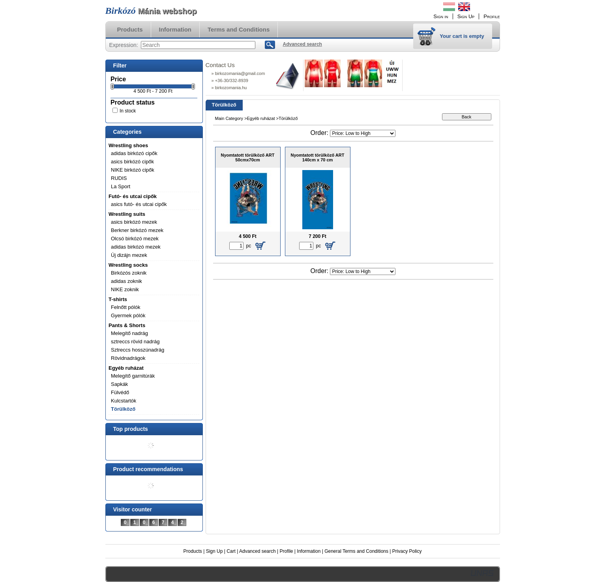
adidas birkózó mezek (136, 247)
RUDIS (119, 178)
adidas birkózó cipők (134, 153)
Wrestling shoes (128, 145)
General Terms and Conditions (356, 551)
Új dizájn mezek (129, 255)
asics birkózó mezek (134, 222)
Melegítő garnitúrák (133, 376)
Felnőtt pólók (125, 307)
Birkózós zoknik (128, 273)
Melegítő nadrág (129, 333)
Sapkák (119, 384)
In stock (128, 111)
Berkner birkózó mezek (137, 230)
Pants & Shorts (127, 325)
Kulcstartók (123, 401)
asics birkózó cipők (132, 162)
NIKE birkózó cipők (132, 170)
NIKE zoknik (125, 289)
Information (308, 551)
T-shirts (118, 299)
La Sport (120, 186)
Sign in (440, 16)
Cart (231, 551)
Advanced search (257, 551)
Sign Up (214, 551)
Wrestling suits (127, 214)
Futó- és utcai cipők (133, 196)
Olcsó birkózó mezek (135, 238)
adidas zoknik (126, 281)
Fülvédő (120, 392)
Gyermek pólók (128, 315)
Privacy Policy (407, 551)
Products (193, 551)
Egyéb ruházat (126, 368)
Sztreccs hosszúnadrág (137, 350)
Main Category (229, 118)
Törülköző (123, 409)
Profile (286, 551)
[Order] (362, 133)
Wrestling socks (128, 265)
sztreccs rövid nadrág (135, 341)
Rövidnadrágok (128, 358)
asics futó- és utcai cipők (139, 204)
